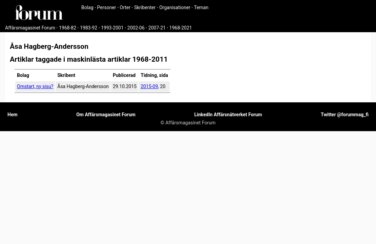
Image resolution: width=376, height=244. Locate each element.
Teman (201, 7)
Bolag (87, 7)
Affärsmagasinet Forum (30, 27)
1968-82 (67, 27)
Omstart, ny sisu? (35, 86)
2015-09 (149, 86)
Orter (125, 7)
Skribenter (144, 7)
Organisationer (174, 7)
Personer (106, 7)
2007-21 (157, 27)
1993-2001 (112, 27)
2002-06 (136, 27)
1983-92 (88, 27)
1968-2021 (180, 27)
